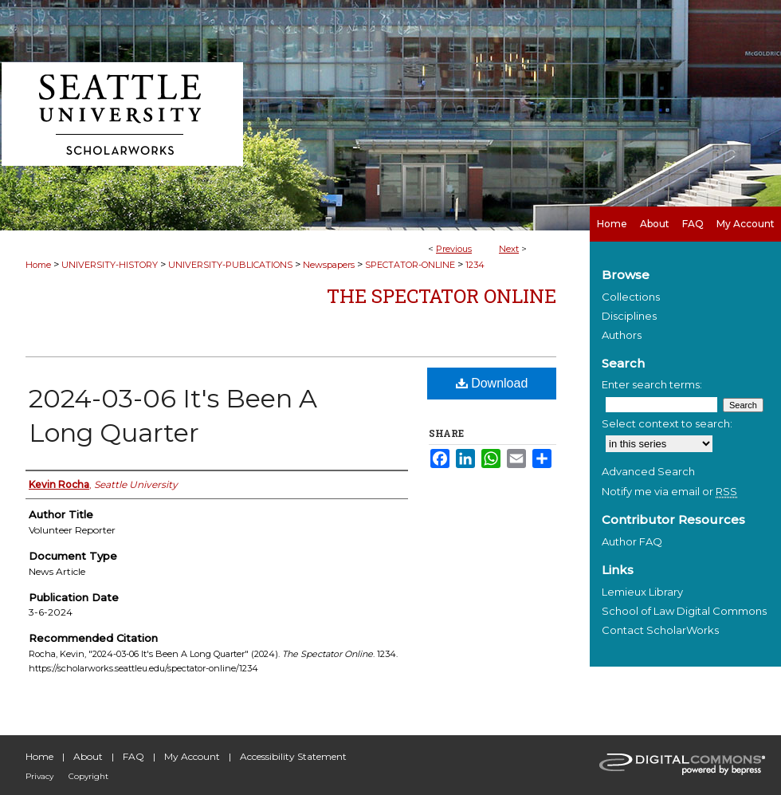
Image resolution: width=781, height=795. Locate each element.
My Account (192, 756)
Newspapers (329, 264)
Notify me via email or (669, 491)
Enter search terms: (652, 384)
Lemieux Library (642, 591)
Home (38, 264)
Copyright (88, 776)
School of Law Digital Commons (684, 610)
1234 (475, 264)
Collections (631, 296)
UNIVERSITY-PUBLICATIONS (230, 264)
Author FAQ (632, 541)
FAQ (133, 756)
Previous (454, 248)
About (88, 756)
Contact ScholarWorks (660, 630)
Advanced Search (648, 471)
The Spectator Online (441, 296)
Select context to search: (667, 423)
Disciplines (629, 315)
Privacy (39, 776)
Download (492, 383)
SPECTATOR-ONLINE (410, 264)
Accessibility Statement (293, 756)
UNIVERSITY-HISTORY (109, 264)
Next (509, 248)
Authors (622, 335)
